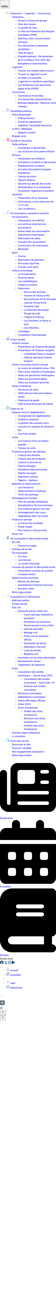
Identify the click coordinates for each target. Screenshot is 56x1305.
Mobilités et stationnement (26, 483)
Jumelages (24, 331)
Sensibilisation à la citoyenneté (34, 187)
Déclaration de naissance (37, 621)
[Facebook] (2, 963)
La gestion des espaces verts (33, 423)
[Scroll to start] (3, 1012)
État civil (16, 607)
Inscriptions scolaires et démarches (37, 162)
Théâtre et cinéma (27, 284)
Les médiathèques (27, 281)
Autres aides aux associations (34, 231)
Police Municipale (21, 114)
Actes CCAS (24, 704)
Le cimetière (18, 736)
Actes (15, 668)
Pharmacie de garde (28, 400)
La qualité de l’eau (27, 27)
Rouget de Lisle (32, 313)
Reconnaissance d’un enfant (39, 625)
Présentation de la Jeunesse (33, 198)
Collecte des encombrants (32, 458)
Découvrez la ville (21, 744)
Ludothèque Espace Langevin (39, 353)
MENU (5, 4)
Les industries (31, 327)
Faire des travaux (27, 24)
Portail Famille (19, 604)
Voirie (15, 437)
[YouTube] (13, 963)
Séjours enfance (26, 180)
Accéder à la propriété (29, 77)
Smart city (17, 534)
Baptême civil (31, 654)
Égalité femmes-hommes (25, 577)
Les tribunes (24, 560)
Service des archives (35, 292)
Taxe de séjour (25, 52)
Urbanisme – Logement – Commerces (28, 13)
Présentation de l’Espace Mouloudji (36, 346)
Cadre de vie (14, 408)
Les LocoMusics (26, 208)
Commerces (18, 92)
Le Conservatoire (27, 274)
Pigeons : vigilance (28, 480)
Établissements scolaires (31, 165)
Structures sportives (28, 263)
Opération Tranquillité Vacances (35, 125)
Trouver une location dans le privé (36, 70)
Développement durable (24, 498)
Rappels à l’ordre (26, 132)
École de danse (26, 277)
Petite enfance (19, 144)
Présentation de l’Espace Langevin (36, 350)
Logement (17, 67)
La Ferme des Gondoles (30, 523)
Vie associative (20, 217)
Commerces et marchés (30, 95)
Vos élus (22, 556)
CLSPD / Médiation (22, 129)
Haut (10, 983)
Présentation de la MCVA (31, 220)
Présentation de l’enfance (31, 158)
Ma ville (16, 542)
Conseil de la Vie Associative (33, 245)
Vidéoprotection (26, 118)
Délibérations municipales (31, 697)
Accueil (12, 970)
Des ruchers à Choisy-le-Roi (32, 530)
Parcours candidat (21, 748)
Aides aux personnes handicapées (36, 375)
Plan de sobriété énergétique (33, 501)
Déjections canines (28, 476)
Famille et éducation (19, 140)
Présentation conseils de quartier (35, 570)
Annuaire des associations (32, 242)
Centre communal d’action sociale (30, 364)
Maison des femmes (29, 581)
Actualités (13, 975)
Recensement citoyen (29, 661)
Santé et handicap (21, 386)
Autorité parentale (33, 629)
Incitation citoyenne (28, 419)
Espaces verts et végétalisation (28, 412)
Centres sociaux (20, 343)
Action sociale (15, 339)
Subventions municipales (31, 234)
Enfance (16, 155)
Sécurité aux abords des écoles (34, 183)
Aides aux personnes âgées (32, 379)
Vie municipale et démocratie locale (27, 538)
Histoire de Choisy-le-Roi (37, 295)
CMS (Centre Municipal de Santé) (35, 404)
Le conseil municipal (29, 563)
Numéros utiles (26, 588)
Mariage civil (30, 632)
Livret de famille (32, 650)
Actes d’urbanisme (28, 707)
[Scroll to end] (3, 1017)
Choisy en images (27, 545)
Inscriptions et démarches (32, 148)
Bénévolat (23, 249)
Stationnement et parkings (32, 491)
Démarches (14, 987)
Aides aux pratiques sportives (33, 382)
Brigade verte (19, 136)
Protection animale (22, 519)
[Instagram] (10, 963)
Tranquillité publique (19, 111)
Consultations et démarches (23, 596)
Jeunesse (17, 194)
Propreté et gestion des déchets (29, 451)
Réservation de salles (29, 238)
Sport (15, 252)
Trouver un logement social (32, 74)
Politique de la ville (22, 549)
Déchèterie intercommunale (32, 469)
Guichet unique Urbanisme (26, 732)
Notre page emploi (22, 592)
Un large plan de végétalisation (34, 415)
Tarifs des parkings (28, 494)
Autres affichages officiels (31, 700)
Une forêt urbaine (27, 433)
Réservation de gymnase (31, 259)
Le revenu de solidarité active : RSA (36, 368)
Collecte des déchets (29, 455)
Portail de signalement (30, 121)
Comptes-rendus (27, 574)
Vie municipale (19, 552)
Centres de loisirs (27, 176)
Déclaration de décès (35, 643)
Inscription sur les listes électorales (36, 657)
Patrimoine (24, 288)
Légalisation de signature (31, 664)
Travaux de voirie (27, 448)
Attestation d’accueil (35, 646)
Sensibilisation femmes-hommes (35, 505)
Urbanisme (17, 17)
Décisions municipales (30, 693)
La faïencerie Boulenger (36, 310)
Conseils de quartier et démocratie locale (33, 567)
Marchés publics (20, 600)
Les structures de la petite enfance (36, 151)
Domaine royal (31, 306)
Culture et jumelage (22, 270)
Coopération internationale (32, 335)
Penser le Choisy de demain (32, 20)
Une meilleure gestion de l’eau (34, 508)
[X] (6, 963)
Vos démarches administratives (34, 99)
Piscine (22, 256)
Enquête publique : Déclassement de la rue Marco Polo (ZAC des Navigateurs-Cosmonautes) (35, 60)
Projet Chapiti (25, 526)
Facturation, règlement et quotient (36, 190)
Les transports (25, 487)
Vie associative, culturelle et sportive (27, 213)
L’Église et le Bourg (34, 317)
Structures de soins (28, 389)
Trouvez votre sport (28, 267)
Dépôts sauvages (27, 473)
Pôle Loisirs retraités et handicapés (36, 371)
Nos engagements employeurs (28, 751)
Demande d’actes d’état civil (32, 611)
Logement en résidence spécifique (36, 81)
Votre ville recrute (17, 741)
